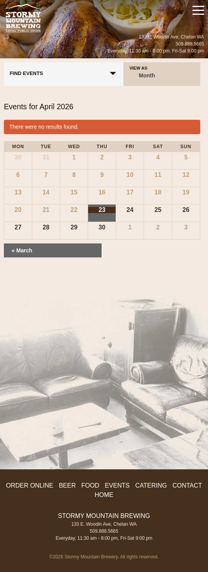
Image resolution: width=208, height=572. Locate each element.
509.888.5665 (190, 44)
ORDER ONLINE (29, 485)
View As (138, 68)
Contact (187, 485)
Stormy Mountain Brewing (23, 18)
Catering (151, 485)
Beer (67, 485)
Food (90, 485)
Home (104, 495)
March (22, 250)
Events (117, 485)
